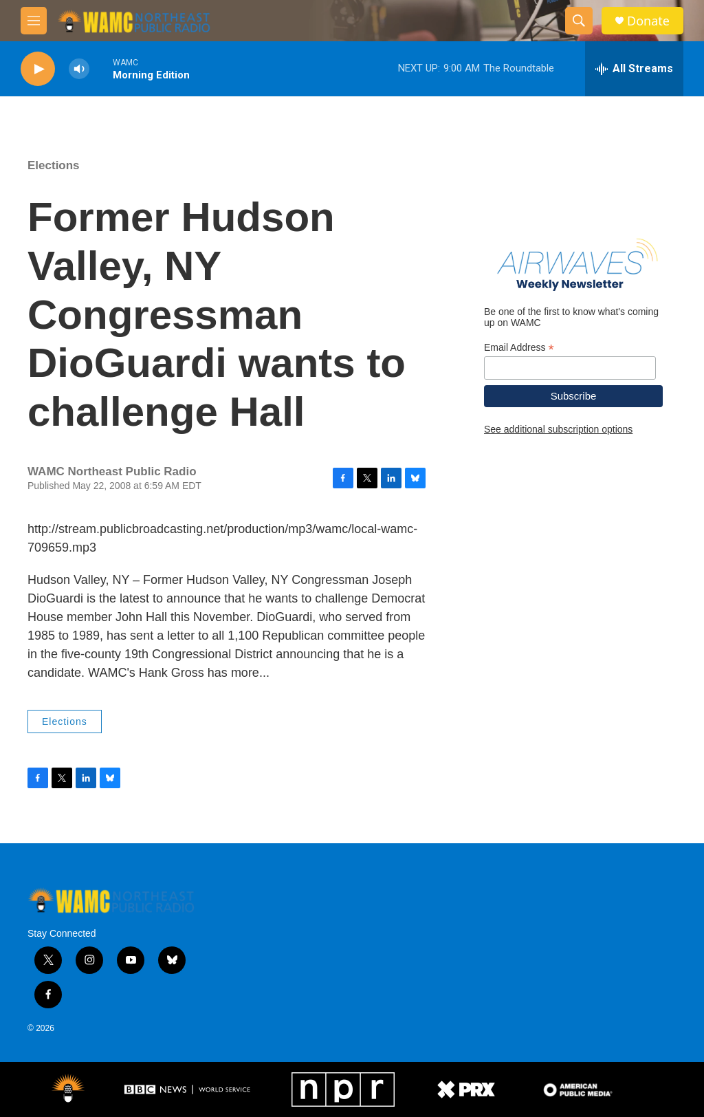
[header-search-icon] (579, 20)
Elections (54, 165)
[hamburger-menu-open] (34, 20)
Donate (648, 21)
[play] (38, 69)
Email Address (519, 347)
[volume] (79, 69)
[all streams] (634, 68)
